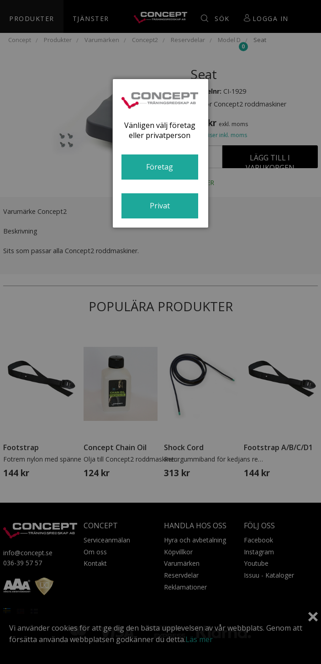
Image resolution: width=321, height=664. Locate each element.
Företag (159, 167)
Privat (160, 206)
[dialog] (160, 153)
